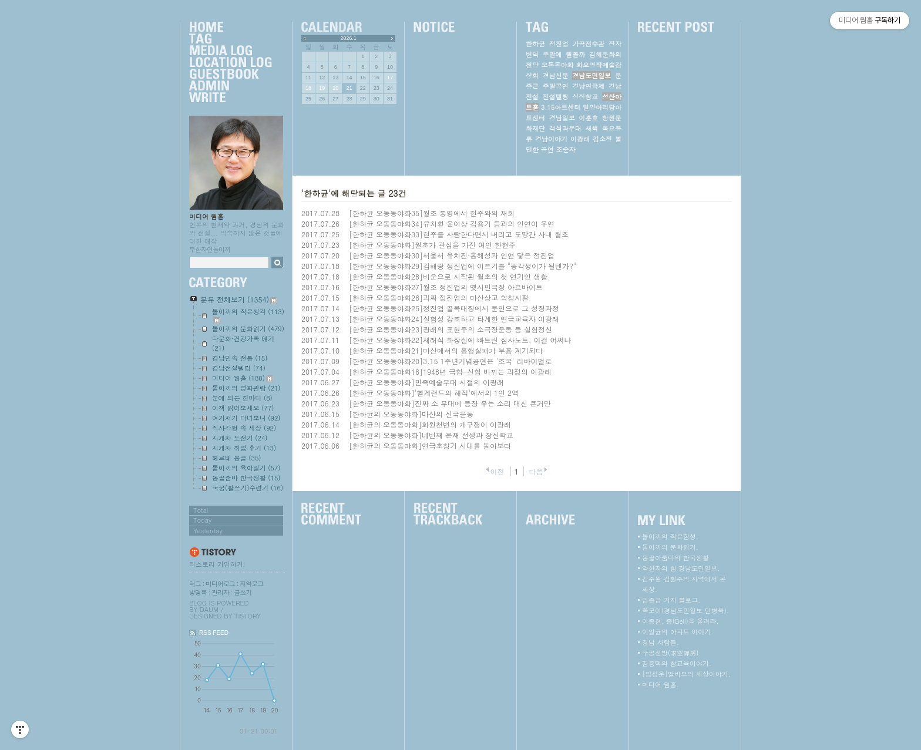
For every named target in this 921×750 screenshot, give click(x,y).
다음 (536, 471)
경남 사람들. (660, 642)
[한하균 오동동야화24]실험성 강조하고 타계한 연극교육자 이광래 (454, 319)
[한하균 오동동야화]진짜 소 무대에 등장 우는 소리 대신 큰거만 (450, 403)
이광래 (580, 138)
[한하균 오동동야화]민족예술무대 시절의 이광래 (426, 382)
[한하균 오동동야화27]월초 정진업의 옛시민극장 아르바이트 (446, 287)
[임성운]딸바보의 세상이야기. (686, 674)
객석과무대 (565, 128)
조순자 (565, 149)
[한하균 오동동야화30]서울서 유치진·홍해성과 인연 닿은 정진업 (451, 255)
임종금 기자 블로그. (671, 600)
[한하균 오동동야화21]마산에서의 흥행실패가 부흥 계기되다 (446, 350)
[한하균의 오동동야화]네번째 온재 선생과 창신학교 (431, 435)
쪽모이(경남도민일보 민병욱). (685, 610)
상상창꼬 (585, 96)
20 (335, 88)
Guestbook (230, 74)
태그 (195, 583)
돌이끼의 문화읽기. (670, 547)
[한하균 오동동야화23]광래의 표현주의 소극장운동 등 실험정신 (450, 329)
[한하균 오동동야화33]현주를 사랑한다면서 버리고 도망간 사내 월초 (459, 234)
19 (322, 88)
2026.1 (348, 38)
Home (230, 27)
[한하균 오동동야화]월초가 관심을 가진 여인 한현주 (432, 245)
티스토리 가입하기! (217, 564)
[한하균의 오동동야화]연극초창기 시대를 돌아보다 (430, 445)
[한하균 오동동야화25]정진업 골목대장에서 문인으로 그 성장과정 (454, 308)
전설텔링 (556, 96)
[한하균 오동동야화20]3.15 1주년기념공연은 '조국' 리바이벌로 (450, 361)
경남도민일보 (591, 75)
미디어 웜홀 (206, 216)
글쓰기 (242, 592)
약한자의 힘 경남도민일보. (681, 568)
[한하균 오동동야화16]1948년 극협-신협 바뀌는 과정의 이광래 (450, 371)
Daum (209, 609)
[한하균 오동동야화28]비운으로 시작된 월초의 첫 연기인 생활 (448, 276)
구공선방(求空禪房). (671, 652)
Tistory (247, 615)
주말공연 (556, 86)
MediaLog (230, 51)
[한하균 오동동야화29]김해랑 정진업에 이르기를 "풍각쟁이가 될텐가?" (462, 266)
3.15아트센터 (560, 107)
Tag (230, 39)
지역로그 (251, 583)
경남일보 (562, 117)
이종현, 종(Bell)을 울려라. (680, 621)
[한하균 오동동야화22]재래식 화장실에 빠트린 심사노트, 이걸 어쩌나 (460, 340)
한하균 (535, 43)
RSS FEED (213, 633)
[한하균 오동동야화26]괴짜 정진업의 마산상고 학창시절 (439, 297)
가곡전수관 (588, 43)
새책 (591, 128)
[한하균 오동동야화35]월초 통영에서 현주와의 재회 (432, 213)
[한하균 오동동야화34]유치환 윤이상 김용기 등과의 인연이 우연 (451, 223)
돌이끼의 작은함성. (670, 536)
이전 (497, 471)
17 (390, 77)
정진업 (559, 43)
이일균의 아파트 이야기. (677, 631)
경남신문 (556, 75)
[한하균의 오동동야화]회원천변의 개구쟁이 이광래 (430, 424)
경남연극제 (588, 86)
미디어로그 (220, 583)
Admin (230, 86)
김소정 (602, 138)
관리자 (220, 592)
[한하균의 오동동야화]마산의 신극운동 (411, 414)
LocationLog (230, 63)
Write (230, 98)
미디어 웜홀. (660, 684)
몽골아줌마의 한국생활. (676, 557)
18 (308, 88)
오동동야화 (558, 64)
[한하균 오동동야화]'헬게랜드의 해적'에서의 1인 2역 (434, 393)
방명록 (198, 592)
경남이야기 (551, 138)
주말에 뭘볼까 (564, 54)
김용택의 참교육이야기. (676, 663)
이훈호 (588, 117)
